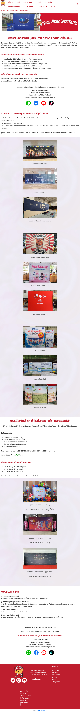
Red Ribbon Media (12, 11)
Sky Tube (23, 693)
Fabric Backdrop (24, 43)
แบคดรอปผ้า (22, 38)
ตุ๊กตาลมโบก (24, 702)
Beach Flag (23, 700)
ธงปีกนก (54, 677)
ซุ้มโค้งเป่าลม (24, 705)
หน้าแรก (3, 11)
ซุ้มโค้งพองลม (24, 698)
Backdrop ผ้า (13, 43)
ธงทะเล (54, 679)
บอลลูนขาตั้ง (56, 681)
